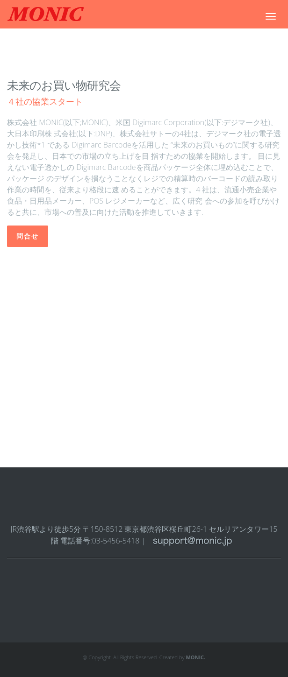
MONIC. (195, 657)
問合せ (27, 236)
